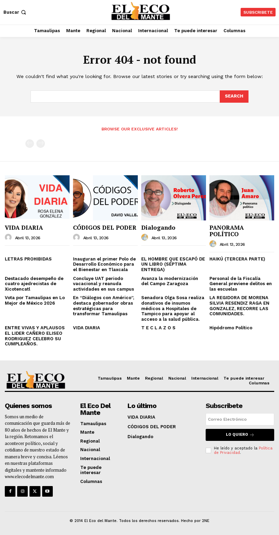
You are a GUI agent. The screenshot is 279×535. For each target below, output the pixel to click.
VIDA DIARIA (24, 227)
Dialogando (158, 227)
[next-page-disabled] (40, 143)
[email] (240, 419)
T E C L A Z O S (158, 327)
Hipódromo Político (230, 327)
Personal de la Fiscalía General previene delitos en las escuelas (240, 284)
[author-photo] (9, 237)
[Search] (234, 96)
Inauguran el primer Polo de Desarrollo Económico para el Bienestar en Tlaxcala (104, 264)
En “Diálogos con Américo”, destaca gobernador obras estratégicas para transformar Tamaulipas (103, 305)
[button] (15, 12)
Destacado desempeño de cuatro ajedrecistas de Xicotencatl (34, 284)
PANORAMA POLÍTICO (226, 231)
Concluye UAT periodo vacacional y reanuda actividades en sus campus (103, 284)
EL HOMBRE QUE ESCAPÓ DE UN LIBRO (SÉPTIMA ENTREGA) (173, 264)
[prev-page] (29, 143)
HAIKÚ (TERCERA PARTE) (237, 259)
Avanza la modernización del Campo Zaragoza (169, 281)
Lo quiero (240, 434)
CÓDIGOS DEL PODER (104, 227)
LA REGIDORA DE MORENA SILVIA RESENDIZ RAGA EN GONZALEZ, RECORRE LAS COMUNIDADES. (239, 305)
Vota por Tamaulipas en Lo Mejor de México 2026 (35, 300)
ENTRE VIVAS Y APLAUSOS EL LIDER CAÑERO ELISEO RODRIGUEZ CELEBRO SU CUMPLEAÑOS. (35, 335)
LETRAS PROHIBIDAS (28, 259)
